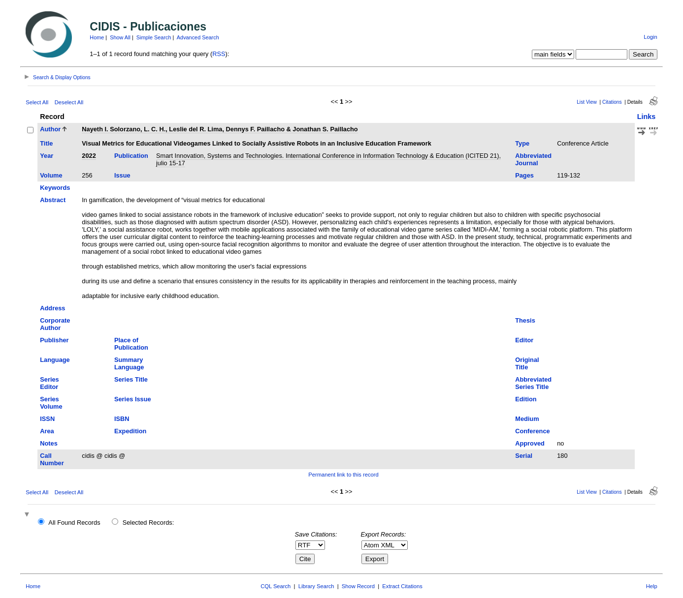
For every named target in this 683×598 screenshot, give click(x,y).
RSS (218, 54)
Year (46, 155)
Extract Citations (402, 586)
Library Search (316, 586)
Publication (131, 155)
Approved (530, 443)
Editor (524, 340)
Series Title (131, 379)
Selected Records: (148, 522)
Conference (532, 431)
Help (651, 586)
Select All (37, 102)
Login (650, 37)
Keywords (55, 187)
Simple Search (153, 37)
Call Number (52, 459)
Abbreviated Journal (533, 159)
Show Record (358, 586)
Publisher (54, 340)
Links (646, 116)
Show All (120, 37)
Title (46, 143)
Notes (49, 443)
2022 (89, 155)
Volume (51, 175)
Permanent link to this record (343, 475)
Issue (122, 175)
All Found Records (74, 522)
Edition (525, 399)
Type (522, 143)
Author (50, 129)
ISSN (47, 418)
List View (587, 102)
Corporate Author (55, 324)
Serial (523, 455)
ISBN (122, 418)
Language (54, 359)
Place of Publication (131, 343)
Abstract (52, 200)
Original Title (527, 363)
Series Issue (132, 399)
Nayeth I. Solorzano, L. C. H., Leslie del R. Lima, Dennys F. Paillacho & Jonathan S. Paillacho (220, 129)
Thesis (525, 320)
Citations (612, 102)
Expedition (130, 431)
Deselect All (69, 102)
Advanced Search (198, 37)
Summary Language (129, 363)
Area (47, 431)
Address (52, 308)
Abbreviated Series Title (533, 383)
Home (97, 37)
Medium (527, 418)
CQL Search (275, 586)
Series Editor (49, 383)
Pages (524, 175)
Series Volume (51, 402)
